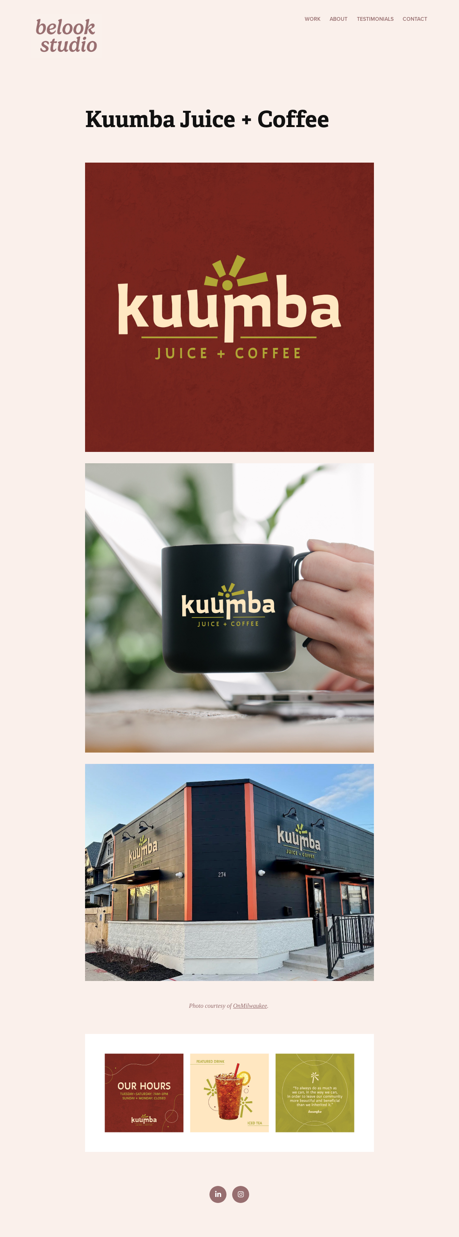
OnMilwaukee (250, 1006)
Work (313, 19)
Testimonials (375, 19)
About (338, 19)
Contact (415, 19)
